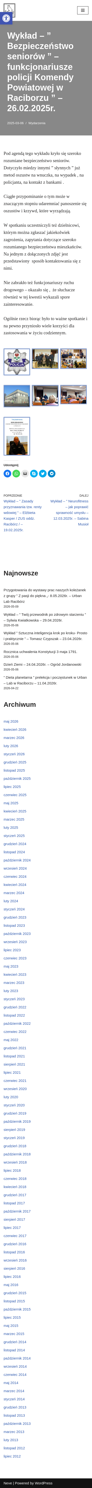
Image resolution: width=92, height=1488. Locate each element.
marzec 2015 (14, 1334)
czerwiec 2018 (15, 1179)
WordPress (44, 1483)
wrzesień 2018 (15, 1162)
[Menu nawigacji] (82, 10)
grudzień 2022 (15, 1007)
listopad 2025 (14, 770)
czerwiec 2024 (15, 876)
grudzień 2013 (15, 1407)
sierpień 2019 (14, 1130)
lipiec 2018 (12, 1170)
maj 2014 (11, 1383)
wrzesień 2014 (15, 1366)
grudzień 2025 (15, 762)
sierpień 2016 (14, 1268)
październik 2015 (17, 1309)
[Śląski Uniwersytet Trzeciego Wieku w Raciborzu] (9, 10)
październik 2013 (17, 1423)
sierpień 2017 (14, 1219)
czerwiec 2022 (15, 1032)
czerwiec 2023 (15, 958)
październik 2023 (17, 934)
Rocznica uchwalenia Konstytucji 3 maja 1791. (40, 652)
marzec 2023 (14, 983)
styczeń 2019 (14, 1138)
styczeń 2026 (14, 754)
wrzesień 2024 (15, 868)
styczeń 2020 (14, 1105)
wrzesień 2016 (15, 1260)
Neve (8, 1483)
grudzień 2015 (15, 1293)
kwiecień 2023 (15, 974)
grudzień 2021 (15, 1048)
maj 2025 (11, 803)
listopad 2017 (14, 1203)
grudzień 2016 (15, 1244)
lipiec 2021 (12, 1072)
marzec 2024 (14, 893)
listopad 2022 (14, 1015)
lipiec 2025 (12, 787)
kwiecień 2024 (15, 885)
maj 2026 (11, 721)
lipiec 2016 (12, 1277)
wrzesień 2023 (15, 942)
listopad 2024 (14, 852)
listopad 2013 (14, 1415)
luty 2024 (11, 901)
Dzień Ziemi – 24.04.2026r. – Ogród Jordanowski (42, 664)
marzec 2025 (14, 819)
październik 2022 (17, 1023)
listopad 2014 (14, 1350)
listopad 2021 (14, 1056)
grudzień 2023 (15, 917)
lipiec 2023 (12, 950)
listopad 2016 (14, 1252)
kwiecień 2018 (15, 1187)
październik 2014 (17, 1358)
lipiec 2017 (12, 1228)
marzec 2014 (14, 1391)
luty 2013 (11, 1440)
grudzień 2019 (15, 1113)
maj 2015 (11, 1325)
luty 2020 (11, 1097)
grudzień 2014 (15, 1342)
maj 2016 (11, 1285)
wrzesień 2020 (15, 1089)
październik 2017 (17, 1211)
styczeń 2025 (14, 836)
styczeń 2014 (14, 1399)
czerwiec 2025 (15, 795)
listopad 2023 (14, 925)
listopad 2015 (14, 1301)
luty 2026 (11, 746)
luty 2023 (11, 991)
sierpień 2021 (14, 1064)
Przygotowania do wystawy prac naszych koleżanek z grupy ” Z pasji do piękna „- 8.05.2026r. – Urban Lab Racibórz (45, 596)
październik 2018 (17, 1154)
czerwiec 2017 (15, 1236)
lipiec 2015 (12, 1317)
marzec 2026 (14, 738)
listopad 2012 (14, 1448)
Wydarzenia (36, 123)
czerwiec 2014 (15, 1374)
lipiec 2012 (12, 1456)
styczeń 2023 (14, 999)
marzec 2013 (14, 1432)
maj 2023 (11, 966)
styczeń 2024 (14, 909)
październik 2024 (17, 860)
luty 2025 (11, 827)
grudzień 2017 (15, 1195)
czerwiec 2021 (15, 1081)
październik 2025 (17, 778)
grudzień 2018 (15, 1146)
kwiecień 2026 (15, 729)
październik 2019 (17, 1121)
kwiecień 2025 (15, 811)
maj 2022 (11, 1040)
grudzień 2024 (15, 844)
